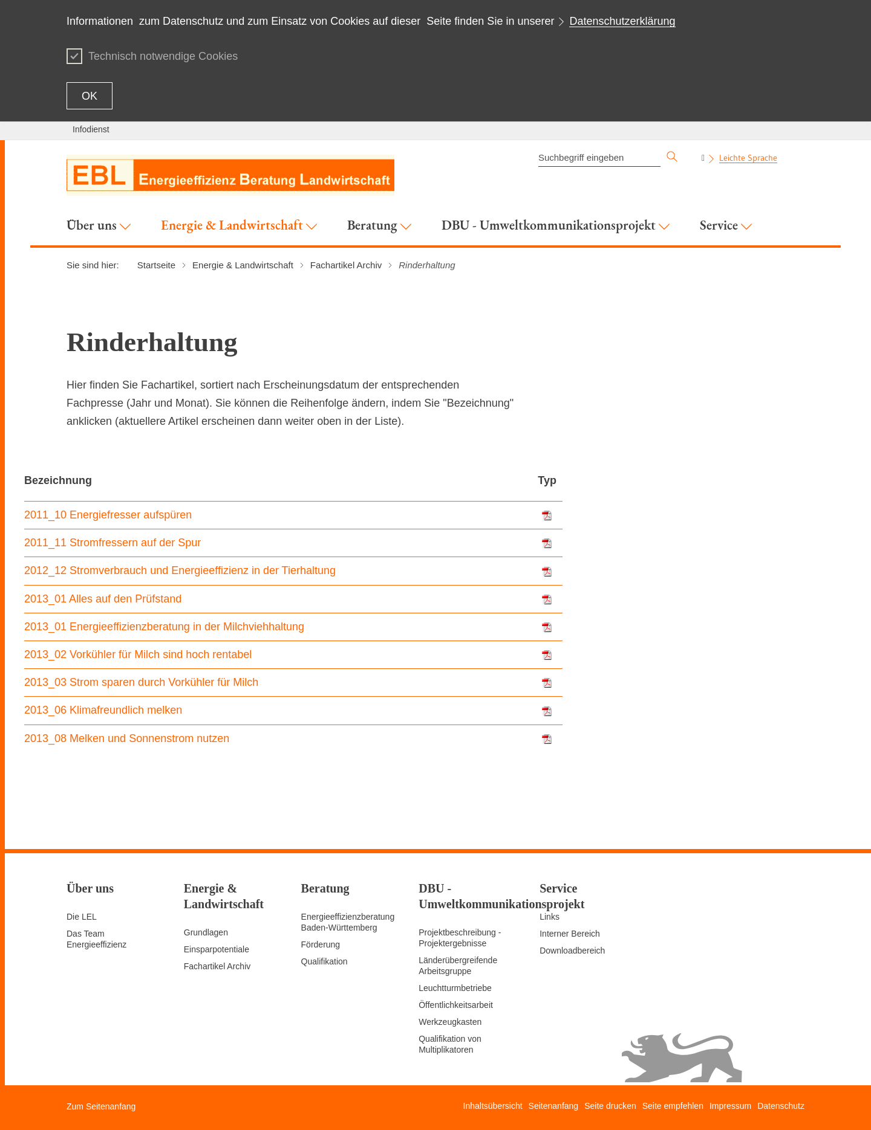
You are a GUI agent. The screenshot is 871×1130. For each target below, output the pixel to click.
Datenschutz (780, 1106)
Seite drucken (610, 1106)
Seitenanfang (554, 1106)
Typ (547, 480)
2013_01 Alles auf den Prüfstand (102, 599)
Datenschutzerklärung (622, 21)
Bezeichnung (58, 480)
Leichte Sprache (748, 157)
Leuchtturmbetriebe (455, 988)
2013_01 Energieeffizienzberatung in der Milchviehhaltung (164, 627)
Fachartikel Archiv (217, 966)
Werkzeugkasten (450, 1022)
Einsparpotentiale (216, 949)
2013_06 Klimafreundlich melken (103, 710)
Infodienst (91, 129)
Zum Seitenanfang (101, 1106)
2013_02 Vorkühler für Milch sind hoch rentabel (138, 654)
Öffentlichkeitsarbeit (456, 1005)
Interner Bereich (570, 933)
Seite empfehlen (672, 1106)
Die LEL (82, 917)
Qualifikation (324, 961)
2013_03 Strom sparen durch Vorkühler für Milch (141, 682)
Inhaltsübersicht (493, 1106)
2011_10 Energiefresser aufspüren (108, 515)
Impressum (730, 1106)
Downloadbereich (572, 950)
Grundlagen (206, 932)
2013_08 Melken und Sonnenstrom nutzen (126, 738)
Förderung (321, 944)
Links (549, 917)
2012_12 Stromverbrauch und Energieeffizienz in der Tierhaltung (180, 570)
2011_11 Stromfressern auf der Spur (112, 543)
